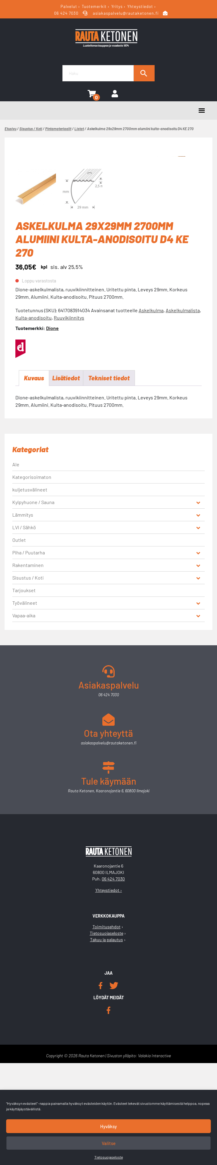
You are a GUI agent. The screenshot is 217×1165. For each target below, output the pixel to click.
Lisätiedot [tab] (66, 480)
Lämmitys (22, 617)
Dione (52, 430)
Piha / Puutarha (28, 655)
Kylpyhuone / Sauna (33, 604)
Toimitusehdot (106, 1028)
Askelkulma (151, 412)
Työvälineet (24, 705)
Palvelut (69, 6)
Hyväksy (108, 1126)
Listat (79, 128)
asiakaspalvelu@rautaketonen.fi (126, 13)
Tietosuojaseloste (108, 1157)
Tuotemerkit (94, 6)
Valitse (109, 1143)
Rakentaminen (28, 667)
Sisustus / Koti (30, 128)
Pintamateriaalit (58, 128)
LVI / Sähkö (24, 629)
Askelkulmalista (183, 412)
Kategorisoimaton (31, 579)
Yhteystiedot (140, 6)
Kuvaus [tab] (34, 480)
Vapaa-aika (23, 717)
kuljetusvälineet (29, 592)
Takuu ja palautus (106, 1041)
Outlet (19, 642)
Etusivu (10, 128)
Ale (15, 566)
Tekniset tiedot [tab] (109, 480)
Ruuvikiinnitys (69, 419)
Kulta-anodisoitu (33, 419)
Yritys (117, 6)
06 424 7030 (67, 13)
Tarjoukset (24, 692)
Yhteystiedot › (108, 992)
